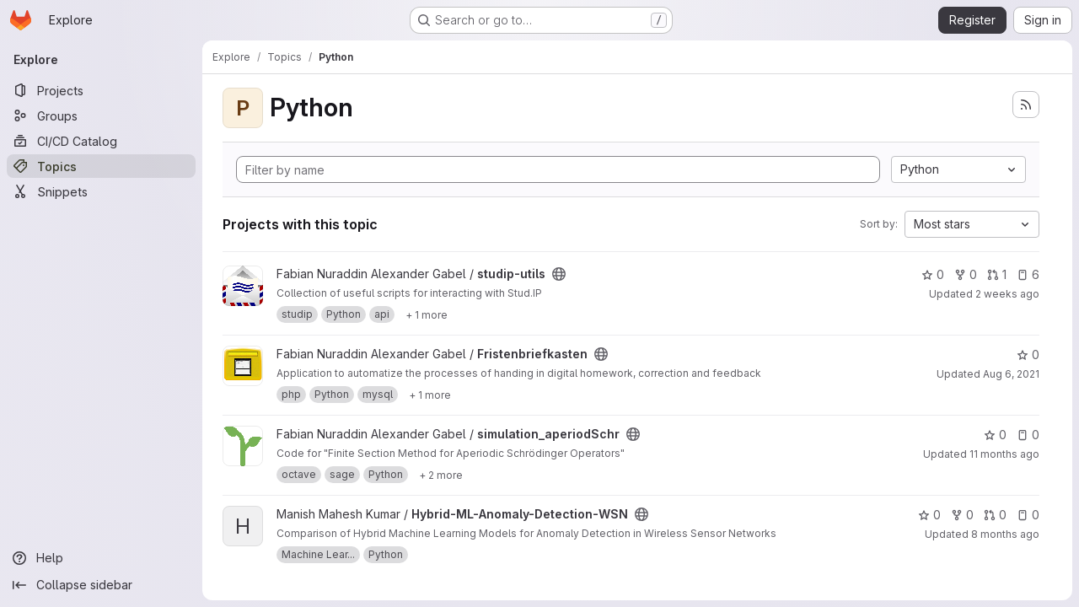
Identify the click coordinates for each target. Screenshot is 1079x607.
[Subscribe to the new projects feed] (1025, 104)
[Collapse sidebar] (101, 585)
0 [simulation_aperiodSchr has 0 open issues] (1028, 434)
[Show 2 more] (440, 475)
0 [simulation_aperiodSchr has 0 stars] (995, 434)
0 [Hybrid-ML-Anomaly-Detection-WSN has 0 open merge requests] (995, 515)
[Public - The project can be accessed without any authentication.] (559, 274)
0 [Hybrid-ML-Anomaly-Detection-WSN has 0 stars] (929, 515)
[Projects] (101, 90)
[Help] (101, 558)
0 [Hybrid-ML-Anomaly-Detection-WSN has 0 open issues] (1028, 515)
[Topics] (101, 166)
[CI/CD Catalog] (101, 141)
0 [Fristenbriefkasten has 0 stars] (1028, 354)
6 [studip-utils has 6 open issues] (1028, 274)
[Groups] (101, 115)
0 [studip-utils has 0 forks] (965, 274)
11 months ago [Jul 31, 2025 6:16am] (1004, 454)
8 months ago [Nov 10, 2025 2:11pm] (1005, 534)
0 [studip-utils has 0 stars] (932, 274)
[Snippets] (101, 191)
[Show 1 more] (426, 314)
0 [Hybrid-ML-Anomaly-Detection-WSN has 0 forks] (962, 515)
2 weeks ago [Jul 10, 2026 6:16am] (1007, 293)
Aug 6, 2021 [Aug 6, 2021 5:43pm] (1011, 374)
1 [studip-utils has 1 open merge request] (997, 274)
